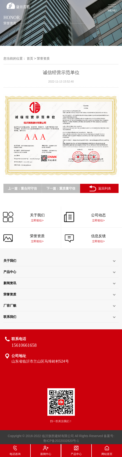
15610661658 (24, 345)
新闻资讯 (9, 283)
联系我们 (9, 317)
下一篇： (52, 188)
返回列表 (99, 188)
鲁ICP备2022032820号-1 (61, 441)
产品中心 (9, 272)
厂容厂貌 (9, 305)
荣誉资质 (43, 58)
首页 (30, 58)
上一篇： (14, 188)
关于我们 (9, 260)
